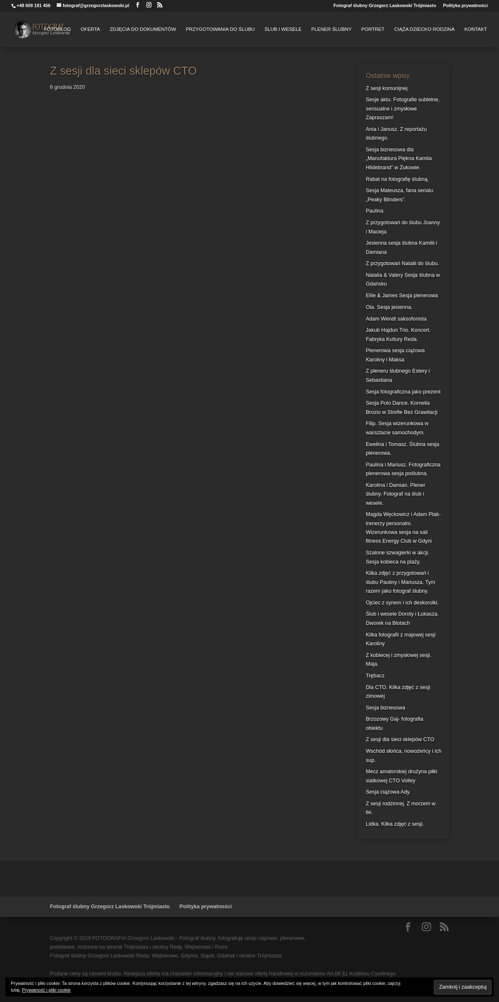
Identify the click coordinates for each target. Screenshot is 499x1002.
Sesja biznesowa (385, 708)
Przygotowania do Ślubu (220, 29)
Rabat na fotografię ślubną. (397, 179)
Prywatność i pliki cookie (46, 989)
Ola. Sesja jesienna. (389, 307)
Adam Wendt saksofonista (396, 319)
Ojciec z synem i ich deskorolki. (402, 603)
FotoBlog (57, 29)
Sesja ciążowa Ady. (388, 792)
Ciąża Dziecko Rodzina (424, 29)
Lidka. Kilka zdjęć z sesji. (395, 824)
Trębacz (375, 676)
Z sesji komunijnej (386, 88)
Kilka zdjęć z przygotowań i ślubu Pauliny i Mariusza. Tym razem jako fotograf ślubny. (400, 582)
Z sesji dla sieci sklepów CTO (400, 739)
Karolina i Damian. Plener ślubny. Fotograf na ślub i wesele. (395, 494)
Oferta (90, 29)
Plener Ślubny (331, 29)
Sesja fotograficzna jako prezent (403, 392)
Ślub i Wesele (282, 29)
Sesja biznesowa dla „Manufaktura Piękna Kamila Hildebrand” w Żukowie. (398, 158)
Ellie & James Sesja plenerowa (402, 295)
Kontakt (475, 29)
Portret (373, 29)
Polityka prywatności (465, 5)
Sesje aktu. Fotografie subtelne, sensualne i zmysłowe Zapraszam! (402, 108)
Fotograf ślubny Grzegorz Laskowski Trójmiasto (385, 5)
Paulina (374, 211)
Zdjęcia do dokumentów (143, 29)
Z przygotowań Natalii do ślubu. (402, 263)
